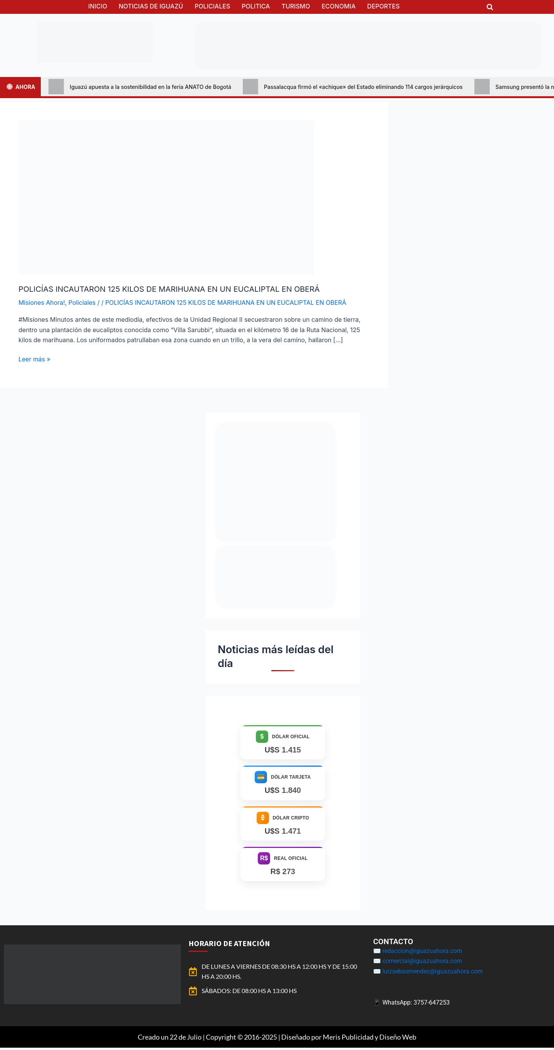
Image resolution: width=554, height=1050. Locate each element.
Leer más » (34, 358)
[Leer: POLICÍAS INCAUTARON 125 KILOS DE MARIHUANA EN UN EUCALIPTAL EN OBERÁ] (166, 197)
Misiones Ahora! (41, 302)
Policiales (82, 302)
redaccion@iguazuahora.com (422, 952)
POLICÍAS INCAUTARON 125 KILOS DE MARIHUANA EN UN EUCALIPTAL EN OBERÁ (170, 289)
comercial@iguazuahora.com (422, 963)
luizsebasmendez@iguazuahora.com (432, 973)
